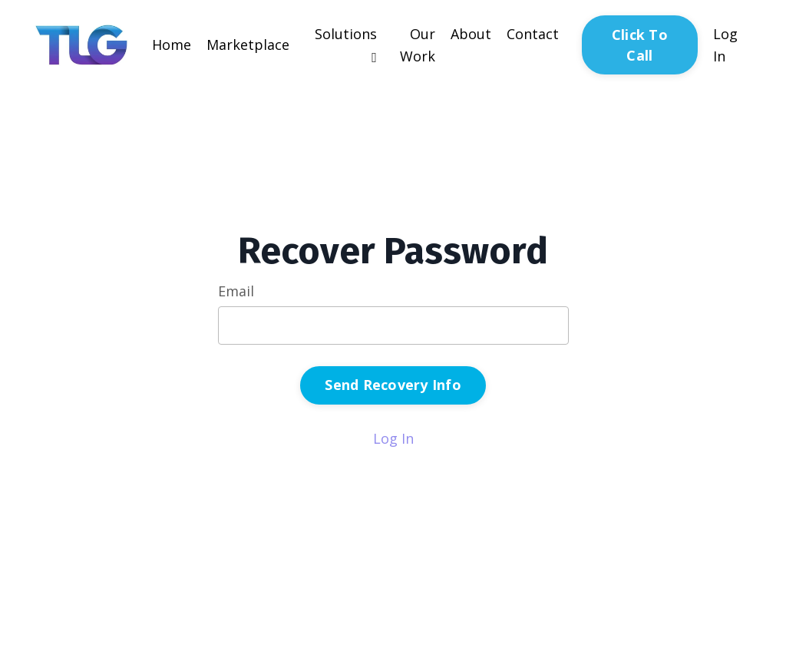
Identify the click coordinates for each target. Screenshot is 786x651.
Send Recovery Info (393, 384)
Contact (533, 34)
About (471, 34)
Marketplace (247, 44)
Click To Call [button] (640, 44)
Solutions (346, 44)
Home (171, 44)
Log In (393, 438)
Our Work (417, 45)
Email (236, 291)
